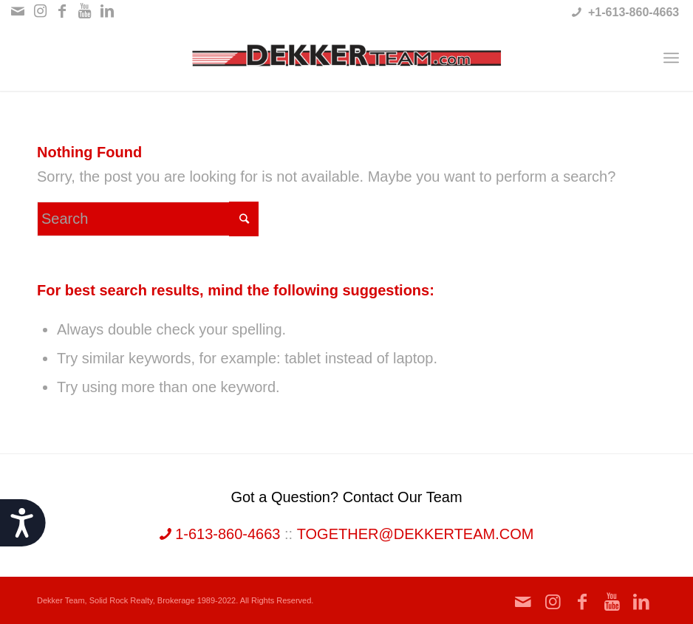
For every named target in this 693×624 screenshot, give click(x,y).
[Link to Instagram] (40, 11)
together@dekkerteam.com (415, 534)
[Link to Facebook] (62, 11)
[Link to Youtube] (84, 11)
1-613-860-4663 (220, 534)
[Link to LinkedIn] (107, 11)
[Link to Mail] (18, 11)
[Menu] (671, 58)
